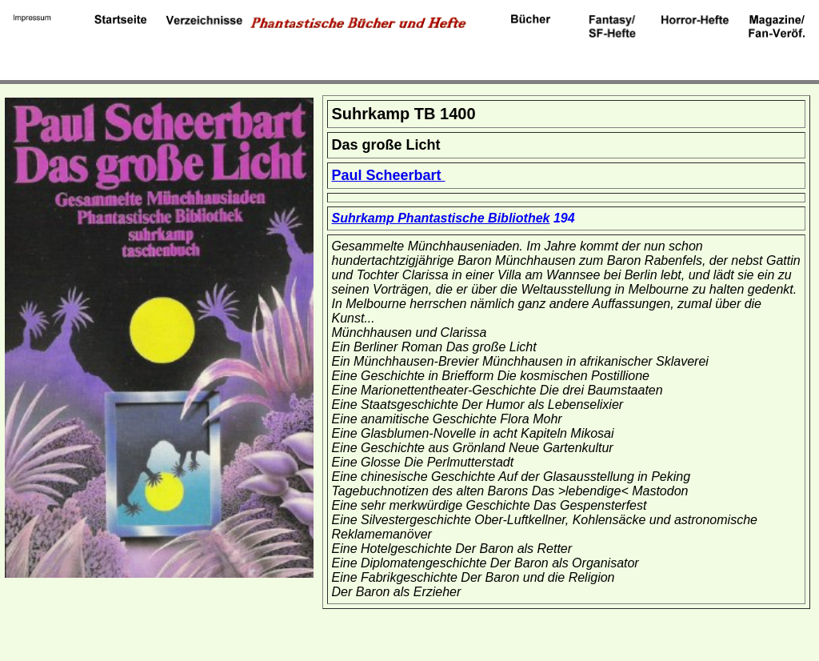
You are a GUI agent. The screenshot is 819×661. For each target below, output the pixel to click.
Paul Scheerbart (388, 175)
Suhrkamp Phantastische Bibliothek (441, 218)
